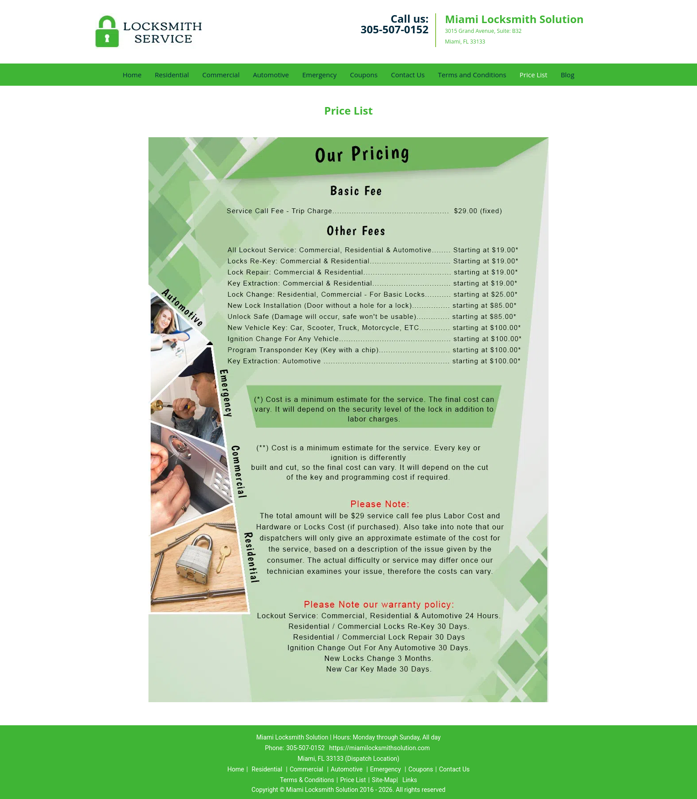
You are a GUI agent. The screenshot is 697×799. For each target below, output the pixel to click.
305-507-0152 (395, 29)
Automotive (271, 74)
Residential (172, 74)
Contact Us (408, 74)
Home (132, 74)
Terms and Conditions (472, 74)
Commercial (221, 74)
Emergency (319, 74)
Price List (534, 74)
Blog (567, 74)
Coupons (363, 74)
